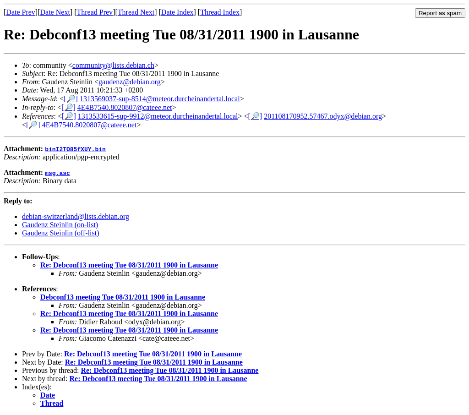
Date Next (55, 12)
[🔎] (71, 99)
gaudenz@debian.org (129, 82)
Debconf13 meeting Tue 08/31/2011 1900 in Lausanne (122, 297)
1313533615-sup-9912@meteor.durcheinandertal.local (158, 116)
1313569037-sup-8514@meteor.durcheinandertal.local (160, 99)
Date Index (177, 12)
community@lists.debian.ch (113, 65)
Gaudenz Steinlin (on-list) (60, 225)
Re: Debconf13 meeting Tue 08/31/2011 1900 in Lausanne (129, 265)
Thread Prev (94, 12)
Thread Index (220, 12)
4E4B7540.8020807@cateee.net (124, 107)
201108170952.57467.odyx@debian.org (323, 116)
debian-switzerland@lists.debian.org (75, 216)
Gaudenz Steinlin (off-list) (60, 233)
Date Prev (20, 12)
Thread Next (136, 12)
